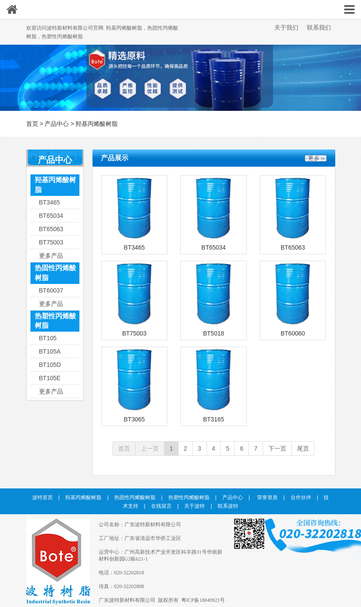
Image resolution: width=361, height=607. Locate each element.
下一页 (277, 448)
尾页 (303, 448)
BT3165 (213, 419)
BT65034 (51, 215)
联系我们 (319, 27)
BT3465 (49, 202)
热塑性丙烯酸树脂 (55, 320)
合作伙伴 (301, 497)
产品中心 (57, 123)
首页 (32, 123)
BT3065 (134, 419)
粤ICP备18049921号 (203, 600)
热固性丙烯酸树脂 (55, 272)
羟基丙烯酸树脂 (97, 123)
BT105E (50, 378)
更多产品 (51, 255)
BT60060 (293, 333)
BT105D (50, 364)
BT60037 (51, 290)
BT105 (48, 338)
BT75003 (51, 242)
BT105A (50, 351)
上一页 (150, 448)
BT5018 (213, 333)
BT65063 (51, 229)
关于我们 (286, 27)
